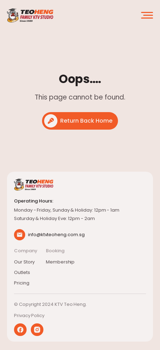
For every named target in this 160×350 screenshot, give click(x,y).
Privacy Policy (29, 315)
